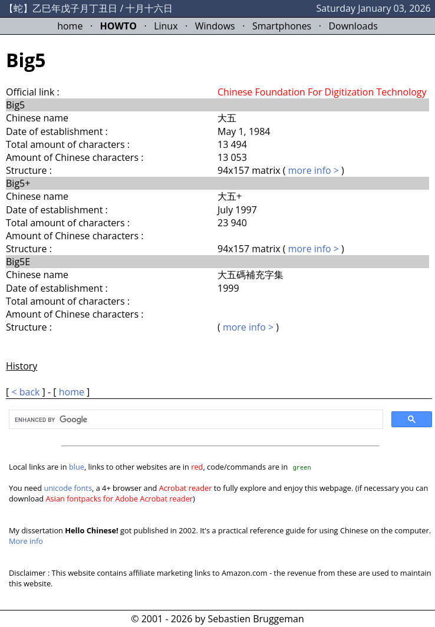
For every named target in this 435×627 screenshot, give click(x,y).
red (197, 466)
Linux (165, 25)
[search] (195, 420)
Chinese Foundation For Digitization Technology (322, 91)
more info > (313, 170)
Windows (215, 25)
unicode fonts (68, 488)
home (70, 25)
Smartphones (281, 25)
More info (26, 541)
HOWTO (118, 25)
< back (25, 391)
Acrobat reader (185, 488)
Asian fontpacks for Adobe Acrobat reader (119, 498)
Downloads (352, 25)
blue (76, 466)
